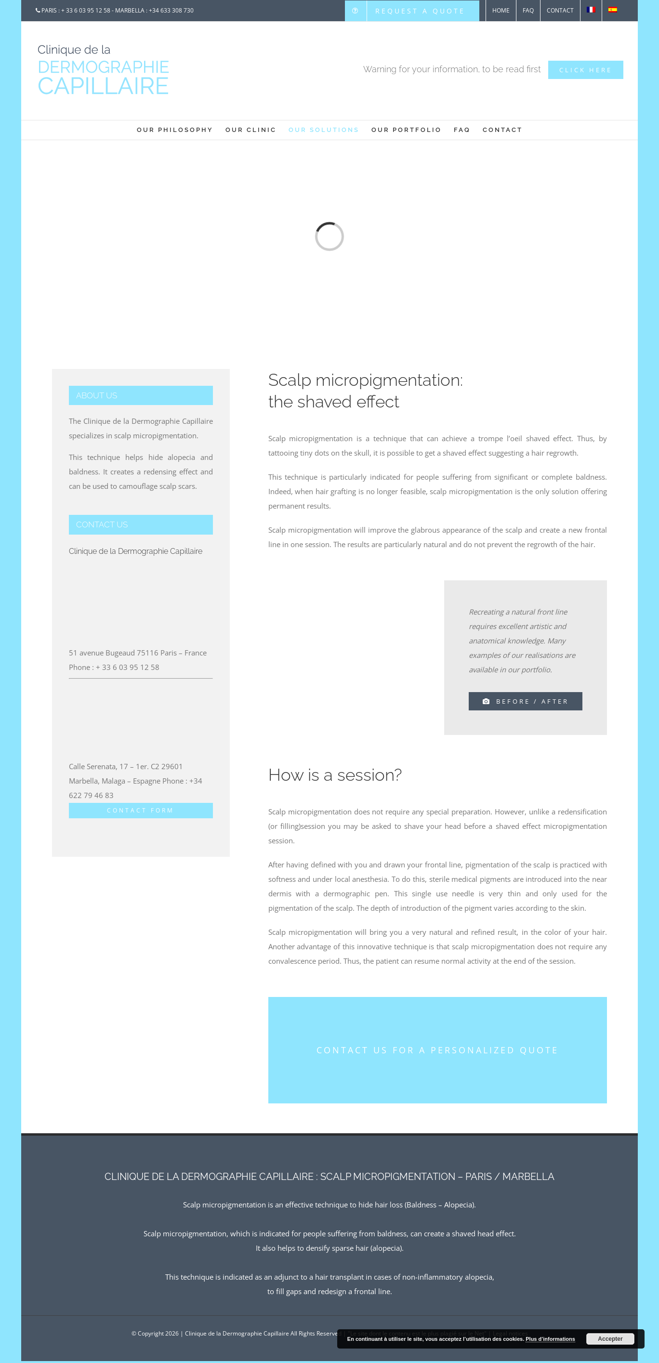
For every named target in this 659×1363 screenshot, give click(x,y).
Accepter (610, 1339)
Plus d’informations (550, 1339)
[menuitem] (412, 10)
